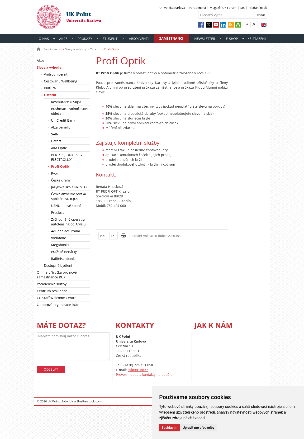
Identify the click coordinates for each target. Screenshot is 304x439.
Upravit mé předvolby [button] (198, 427)
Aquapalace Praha (65, 231)
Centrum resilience (52, 291)
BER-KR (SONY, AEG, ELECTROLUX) (67, 157)
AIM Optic (59, 148)
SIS (242, 7)
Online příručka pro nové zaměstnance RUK (57, 274)
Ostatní (95, 49)
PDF (102, 236)
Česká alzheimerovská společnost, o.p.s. (68, 196)
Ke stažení (256, 38)
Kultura (50, 88)
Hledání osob (257, 7)
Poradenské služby (51, 284)
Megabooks (60, 245)
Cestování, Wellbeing (60, 81)
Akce (63, 38)
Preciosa (57, 212)
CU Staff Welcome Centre (56, 298)
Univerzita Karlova (172, 7)
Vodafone (58, 238)
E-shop (232, 38)
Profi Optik (60, 166)
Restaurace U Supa (66, 102)
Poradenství (197, 7)
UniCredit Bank (63, 120)
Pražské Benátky (64, 251)
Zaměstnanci (171, 38)
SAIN (55, 134)
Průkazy (85, 38)
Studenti (111, 38)
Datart (56, 141)
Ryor (54, 173)
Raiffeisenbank (63, 258)
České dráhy (61, 180)
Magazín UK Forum (223, 7)
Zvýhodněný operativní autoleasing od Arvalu (69, 221)
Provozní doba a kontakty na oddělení (146, 374)
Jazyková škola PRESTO (69, 187)
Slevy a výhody (75, 49)
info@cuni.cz (138, 369)
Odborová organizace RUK (57, 304)
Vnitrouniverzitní (57, 74)
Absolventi (139, 38)
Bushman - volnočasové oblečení (70, 111)
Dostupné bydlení (58, 265)
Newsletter (204, 38)
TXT (113, 236)
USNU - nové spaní (66, 205)
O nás (44, 38)
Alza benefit (60, 127)
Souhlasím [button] (169, 427)
